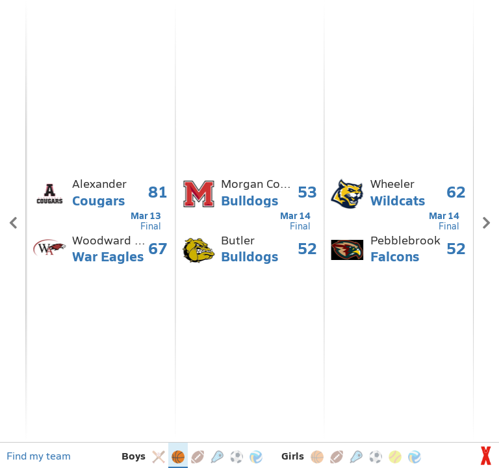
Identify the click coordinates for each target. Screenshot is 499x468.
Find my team (38, 455)
